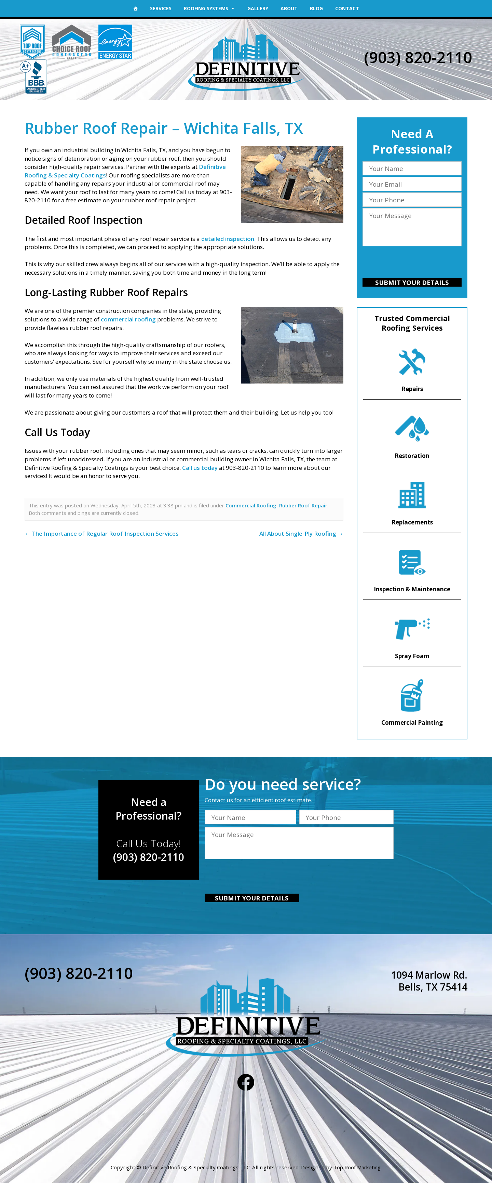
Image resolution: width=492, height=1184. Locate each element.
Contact (347, 8)
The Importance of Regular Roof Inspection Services (102, 533)
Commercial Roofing (251, 505)
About (289, 8)
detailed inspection (227, 239)
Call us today (199, 467)
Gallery (257, 8)
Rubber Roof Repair (303, 505)
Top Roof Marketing (357, 1168)
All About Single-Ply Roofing (301, 533)
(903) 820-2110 (418, 57)
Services (161, 8)
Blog (316, 8)
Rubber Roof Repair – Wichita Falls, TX (166, 127)
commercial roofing (128, 319)
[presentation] (412, 263)
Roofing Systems (209, 8)
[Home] (135, 8)
